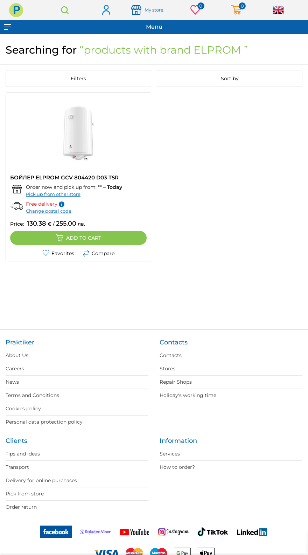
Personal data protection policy (44, 422)
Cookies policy (23, 408)
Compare (98, 253)
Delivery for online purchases (41, 480)
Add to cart (78, 238)
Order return (21, 507)
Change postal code (48, 211)
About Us (17, 355)
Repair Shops (176, 382)
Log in (106, 10)
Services (170, 454)
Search (65, 10)
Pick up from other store (53, 194)
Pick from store (25, 494)
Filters (78, 78)
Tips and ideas (23, 454)
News (12, 382)
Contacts (171, 355)
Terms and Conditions (32, 395)
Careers (15, 368)
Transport (17, 467)
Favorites (58, 253)
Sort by (230, 78)
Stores (167, 368)
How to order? (177, 467)
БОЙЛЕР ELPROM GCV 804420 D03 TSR (64, 177)
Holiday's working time (188, 395)
